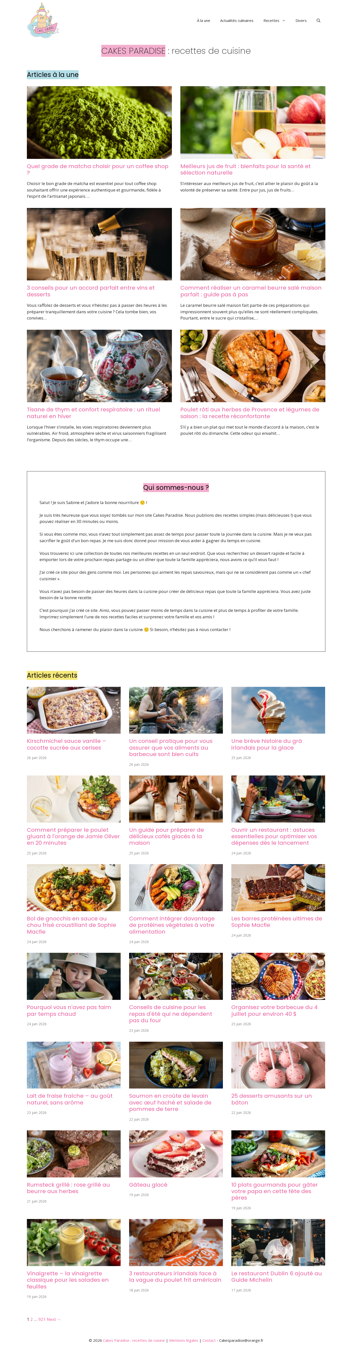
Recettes (277, 20)
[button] (318, 20)
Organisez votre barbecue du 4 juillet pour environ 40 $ (274, 1010)
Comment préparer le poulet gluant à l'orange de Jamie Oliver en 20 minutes (73, 836)
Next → (54, 1319)
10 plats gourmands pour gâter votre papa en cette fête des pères (274, 1191)
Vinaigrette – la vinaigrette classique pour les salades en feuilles (68, 1280)
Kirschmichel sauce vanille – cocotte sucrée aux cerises (66, 744)
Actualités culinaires (236, 20)
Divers (301, 20)
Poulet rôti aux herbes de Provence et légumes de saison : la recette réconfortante (249, 413)
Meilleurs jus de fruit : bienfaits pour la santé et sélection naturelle (245, 169)
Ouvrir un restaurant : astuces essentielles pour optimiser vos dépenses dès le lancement (274, 836)
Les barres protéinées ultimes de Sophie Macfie (276, 922)
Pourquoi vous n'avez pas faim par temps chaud (69, 1010)
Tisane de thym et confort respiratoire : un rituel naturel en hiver (93, 413)
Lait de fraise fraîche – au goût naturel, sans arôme (70, 1099)
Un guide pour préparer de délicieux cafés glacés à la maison (166, 836)
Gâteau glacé (148, 1185)
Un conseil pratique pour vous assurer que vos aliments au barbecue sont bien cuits (170, 747)
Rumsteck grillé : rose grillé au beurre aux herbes (68, 1188)
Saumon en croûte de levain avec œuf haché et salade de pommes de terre (170, 1102)
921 (42, 1319)
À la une (203, 20)
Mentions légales (183, 1340)
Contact (209, 1340)
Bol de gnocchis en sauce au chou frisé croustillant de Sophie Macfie (71, 925)
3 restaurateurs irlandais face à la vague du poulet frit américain (175, 1277)
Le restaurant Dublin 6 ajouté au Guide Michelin (276, 1277)
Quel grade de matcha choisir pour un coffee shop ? (97, 169)
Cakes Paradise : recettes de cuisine (134, 1340)
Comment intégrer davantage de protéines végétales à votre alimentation (172, 925)
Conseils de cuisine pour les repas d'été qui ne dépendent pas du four (170, 1013)
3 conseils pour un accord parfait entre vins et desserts (91, 291)
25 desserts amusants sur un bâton (271, 1099)
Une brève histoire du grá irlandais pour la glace (266, 744)
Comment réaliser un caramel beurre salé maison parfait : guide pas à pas (251, 291)
